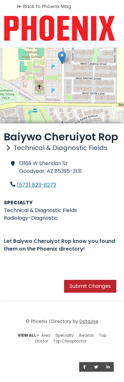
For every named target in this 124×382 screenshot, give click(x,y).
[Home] (62, 28)
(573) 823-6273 (36, 185)
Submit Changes (90, 286)
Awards (86, 335)
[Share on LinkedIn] (108, 367)
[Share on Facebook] (84, 367)
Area (45, 335)
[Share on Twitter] (96, 367)
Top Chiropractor (70, 341)
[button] (62, 57)
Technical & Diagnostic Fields (40, 210)
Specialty (64, 335)
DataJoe (88, 321)
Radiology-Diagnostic (31, 218)
